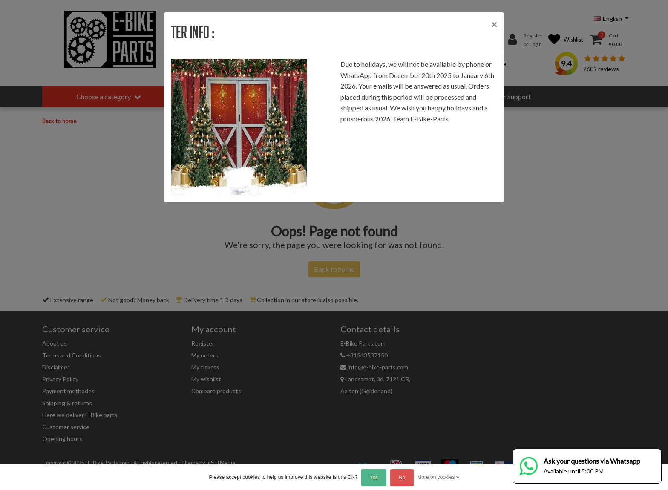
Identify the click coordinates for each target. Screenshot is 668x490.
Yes (374, 478)
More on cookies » (438, 477)
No (402, 478)
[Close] (494, 24)
